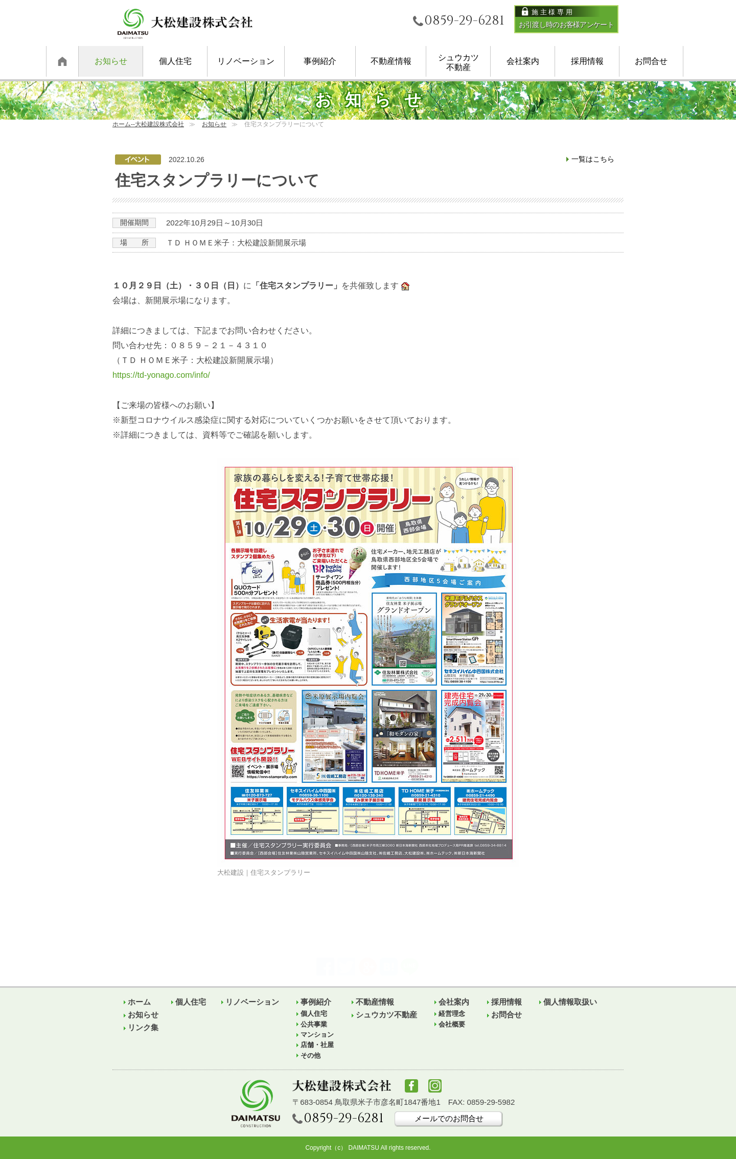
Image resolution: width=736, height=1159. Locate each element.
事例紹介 (320, 60)
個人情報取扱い (570, 1001)
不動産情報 (391, 60)
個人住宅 (175, 60)
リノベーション (245, 60)
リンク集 (143, 1027)
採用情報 (587, 60)
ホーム (62, 61)
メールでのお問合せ (449, 1118)
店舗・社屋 (317, 1045)
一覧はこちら (592, 159)
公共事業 (314, 1024)
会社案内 (523, 60)
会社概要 (452, 1024)
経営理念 (452, 1013)
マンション (317, 1034)
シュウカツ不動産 (458, 62)
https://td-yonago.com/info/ (161, 374)
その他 (310, 1055)
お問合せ (651, 60)
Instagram (435, 1086)
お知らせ (111, 60)
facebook (411, 1086)
